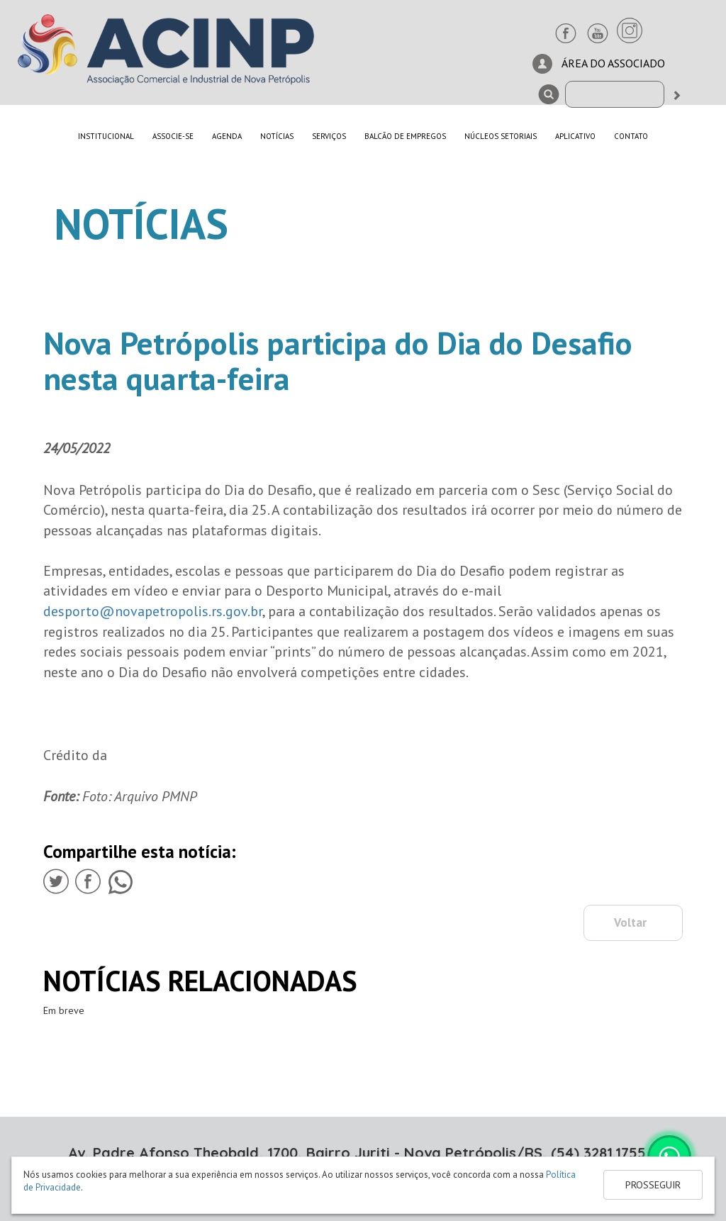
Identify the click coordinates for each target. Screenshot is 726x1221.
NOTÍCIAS (277, 136)
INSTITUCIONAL (106, 136)
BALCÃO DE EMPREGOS (405, 136)
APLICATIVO (575, 136)
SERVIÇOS (329, 136)
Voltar (630, 922)
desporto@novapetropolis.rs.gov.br (152, 611)
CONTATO (631, 136)
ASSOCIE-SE (173, 136)
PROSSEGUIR (653, 1184)
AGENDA (227, 136)
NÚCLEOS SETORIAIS (500, 136)
